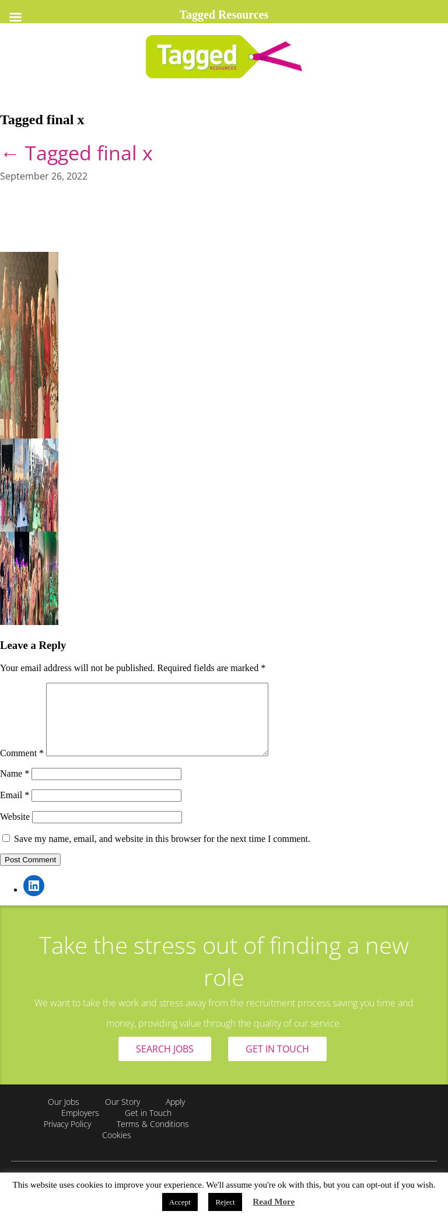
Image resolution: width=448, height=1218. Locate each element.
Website (15, 831)
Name (14, 787)
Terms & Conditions (153, 1137)
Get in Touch (148, 1126)
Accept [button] (180, 1202)
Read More (274, 1201)
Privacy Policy (67, 1137)
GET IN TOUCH (277, 1062)
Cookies (116, 1148)
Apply (175, 1115)
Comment (22, 767)
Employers (80, 1126)
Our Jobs (63, 1115)
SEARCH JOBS (165, 1062)
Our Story (122, 1115)
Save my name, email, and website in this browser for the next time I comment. (162, 853)
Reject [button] (225, 1202)
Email (14, 809)
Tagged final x (76, 152)
